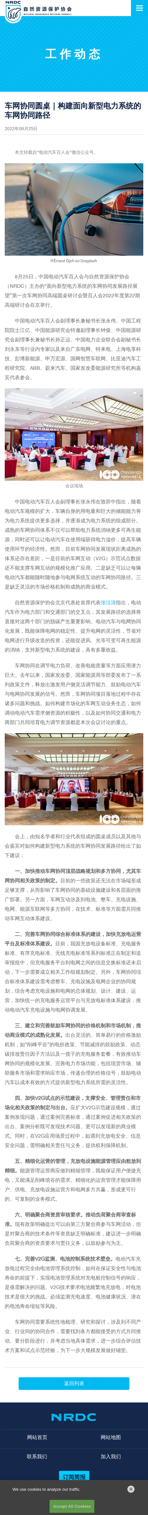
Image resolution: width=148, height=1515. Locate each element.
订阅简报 (74, 1477)
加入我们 (111, 1457)
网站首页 (37, 1437)
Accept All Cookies (72, 1508)
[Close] (130, 1491)
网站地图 (111, 1437)
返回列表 (74, 1383)
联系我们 (37, 1457)
